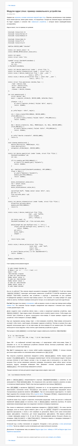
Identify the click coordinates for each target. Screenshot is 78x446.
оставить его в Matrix (54, 437)
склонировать (30, 303)
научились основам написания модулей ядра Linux (30, 17)
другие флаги (39, 394)
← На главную (11, 5)
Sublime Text (10, 305)
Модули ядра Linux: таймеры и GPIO (46, 429)
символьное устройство (39, 21)
